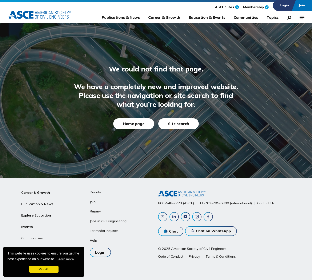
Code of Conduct (170, 256)
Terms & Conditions (220, 256)
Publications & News (121, 17)
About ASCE (31, 242)
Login (100, 252)
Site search (178, 123)
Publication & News (37, 202)
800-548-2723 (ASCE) (176, 203)
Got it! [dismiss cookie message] (43, 269)
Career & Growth (164, 17)
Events (27, 222)
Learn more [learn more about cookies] (65, 259)
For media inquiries (104, 231)
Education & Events (207, 17)
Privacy (194, 256)
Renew (95, 211)
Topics (273, 17)
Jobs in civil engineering (108, 221)
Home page (133, 123)
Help (93, 240)
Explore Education (36, 212)
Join (93, 202)
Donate (95, 192)
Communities (246, 17)
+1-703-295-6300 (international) (225, 203)
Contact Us (266, 203)
